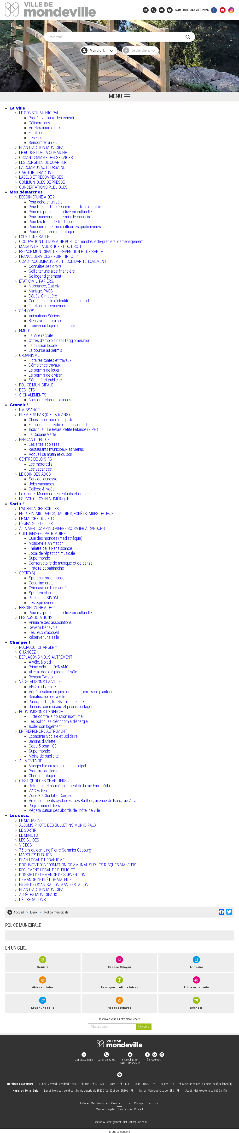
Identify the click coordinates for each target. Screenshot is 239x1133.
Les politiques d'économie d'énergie (58, 720)
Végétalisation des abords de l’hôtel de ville (64, 809)
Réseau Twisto (41, 675)
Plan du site (125, 1107)
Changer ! (20, 641)
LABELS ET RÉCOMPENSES (41, 176)
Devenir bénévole (43, 626)
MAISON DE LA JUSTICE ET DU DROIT (50, 245)
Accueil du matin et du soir (50, 453)
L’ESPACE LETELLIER (36, 522)
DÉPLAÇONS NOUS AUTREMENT (45, 656)
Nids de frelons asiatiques (50, 398)
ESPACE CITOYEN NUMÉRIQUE (44, 497)
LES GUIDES (29, 839)
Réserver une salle (44, 636)
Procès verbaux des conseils (52, 116)
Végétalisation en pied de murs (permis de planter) (70, 690)
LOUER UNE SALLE (34, 235)
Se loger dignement (45, 275)
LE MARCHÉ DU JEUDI (37, 517)
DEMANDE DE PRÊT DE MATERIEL (46, 878)
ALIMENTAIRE (30, 759)
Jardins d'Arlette (42, 740)
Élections (36, 131)
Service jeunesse (43, 477)
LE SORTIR (27, 829)
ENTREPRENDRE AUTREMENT (43, 730)
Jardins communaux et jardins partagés (61, 705)
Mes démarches (26, 191)
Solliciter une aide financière (52, 270)
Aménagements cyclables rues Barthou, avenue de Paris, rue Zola (82, 799)
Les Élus (35, 136)
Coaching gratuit (42, 581)
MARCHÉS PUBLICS (35, 853)
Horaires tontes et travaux (50, 359)
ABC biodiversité (42, 685)
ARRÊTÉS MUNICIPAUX (38, 893)
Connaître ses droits (45, 265)
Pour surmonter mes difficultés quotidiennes (65, 225)
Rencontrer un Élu (43, 141)
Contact (138, 1107)
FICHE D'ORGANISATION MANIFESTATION (53, 883)
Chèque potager (42, 774)
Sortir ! (17, 503)
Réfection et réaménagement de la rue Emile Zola (69, 784)
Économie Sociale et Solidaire (53, 735)
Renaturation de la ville (47, 695)
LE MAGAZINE (30, 819)
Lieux (33, 911)
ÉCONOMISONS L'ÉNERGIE (41, 710)
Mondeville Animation (46, 542)
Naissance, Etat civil (45, 284)
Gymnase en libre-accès (49, 586)
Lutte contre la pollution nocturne (56, 715)
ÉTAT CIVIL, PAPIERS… (37, 280)
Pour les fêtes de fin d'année (52, 220)
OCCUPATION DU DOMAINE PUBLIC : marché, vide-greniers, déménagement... (82, 240)
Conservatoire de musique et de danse (61, 562)
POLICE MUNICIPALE (36, 383)
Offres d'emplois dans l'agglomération (59, 339)
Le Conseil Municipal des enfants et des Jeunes (58, 492)
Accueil (18, 911)
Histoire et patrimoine (46, 567)
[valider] (144, 1025)
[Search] (117, 36)
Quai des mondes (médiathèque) (55, 537)
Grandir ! (19, 404)
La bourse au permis (45, 349)
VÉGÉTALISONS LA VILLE (40, 680)
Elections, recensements (49, 304)
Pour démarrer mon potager (51, 230)
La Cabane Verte (42, 433)
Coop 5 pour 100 (43, 745)
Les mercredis (40, 463)
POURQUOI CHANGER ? (38, 646)
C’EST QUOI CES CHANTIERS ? (44, 779)
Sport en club (40, 591)
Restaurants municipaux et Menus (56, 448)
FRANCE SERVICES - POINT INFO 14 (48, 255)
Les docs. (19, 814)
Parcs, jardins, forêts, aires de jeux (56, 700)
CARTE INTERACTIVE (36, 171)
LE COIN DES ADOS (35, 472)
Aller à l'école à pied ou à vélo (53, 670)
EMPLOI (25, 329)
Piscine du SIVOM (43, 596)
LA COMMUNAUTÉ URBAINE (42, 166)
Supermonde (39, 557)
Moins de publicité (44, 755)
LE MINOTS (28, 834)
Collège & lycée (42, 487)
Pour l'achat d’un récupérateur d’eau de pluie (65, 205)
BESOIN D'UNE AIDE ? (37, 195)
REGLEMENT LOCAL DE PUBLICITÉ (47, 868)
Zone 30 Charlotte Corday (50, 794)
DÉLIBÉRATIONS (32, 898)
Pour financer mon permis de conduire (60, 215)
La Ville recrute (41, 334)
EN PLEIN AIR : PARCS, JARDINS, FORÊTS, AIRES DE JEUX (66, 512)
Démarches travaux (45, 364)
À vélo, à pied (40, 661)
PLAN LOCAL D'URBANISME (41, 858)
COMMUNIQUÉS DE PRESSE (42, 181)
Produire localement (45, 769)
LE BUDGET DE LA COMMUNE (43, 151)
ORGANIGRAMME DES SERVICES (46, 156)
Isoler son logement (45, 725)
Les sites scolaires (44, 443)
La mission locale (43, 344)
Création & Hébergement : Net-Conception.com (120, 1120)
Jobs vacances (41, 482)
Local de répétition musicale (52, 552)
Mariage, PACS (41, 289)
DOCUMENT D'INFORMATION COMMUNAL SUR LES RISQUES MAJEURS (77, 863)
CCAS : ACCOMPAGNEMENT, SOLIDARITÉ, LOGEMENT (62, 260)
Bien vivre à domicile (45, 319)
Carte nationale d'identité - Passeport (59, 299)
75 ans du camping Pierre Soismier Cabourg (55, 849)
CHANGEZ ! (28, 651)
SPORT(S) (27, 571)
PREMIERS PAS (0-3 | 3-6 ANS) (44, 413)
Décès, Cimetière (43, 294)
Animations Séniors (44, 314)
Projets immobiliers (44, 804)
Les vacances (40, 468)
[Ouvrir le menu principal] (119, 95)
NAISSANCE (29, 408)
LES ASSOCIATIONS (35, 616)
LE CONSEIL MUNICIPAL (39, 111)
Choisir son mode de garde (51, 418)
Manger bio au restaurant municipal (57, 764)
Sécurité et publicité (45, 378)
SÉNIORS (26, 309)
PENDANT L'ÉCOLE (34, 438)
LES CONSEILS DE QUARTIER (42, 161)
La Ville (17, 107)
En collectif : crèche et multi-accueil (58, 423)
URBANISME (29, 354)
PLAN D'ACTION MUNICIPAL (42, 146)
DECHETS (27, 388)
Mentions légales (106, 1107)
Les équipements (43, 601)
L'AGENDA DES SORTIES (39, 507)
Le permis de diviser (45, 374)
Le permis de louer (44, 369)
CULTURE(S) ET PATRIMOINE (42, 532)
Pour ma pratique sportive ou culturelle (60, 210)
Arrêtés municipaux (44, 126)
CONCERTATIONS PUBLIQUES (43, 186)
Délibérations (39, 121)
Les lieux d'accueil (44, 631)
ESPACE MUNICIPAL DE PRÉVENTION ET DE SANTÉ (61, 250)
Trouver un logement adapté (52, 324)
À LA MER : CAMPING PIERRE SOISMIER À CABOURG (62, 527)
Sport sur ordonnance (46, 576)
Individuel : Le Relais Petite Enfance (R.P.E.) (63, 428)
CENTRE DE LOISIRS (35, 458)
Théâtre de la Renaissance (50, 547)
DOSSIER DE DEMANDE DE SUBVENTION (52, 873)
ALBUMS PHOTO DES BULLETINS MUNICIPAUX (58, 824)
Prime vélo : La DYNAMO (49, 665)
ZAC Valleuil (38, 789)
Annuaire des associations (50, 621)
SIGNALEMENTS (32, 393)
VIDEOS (25, 844)
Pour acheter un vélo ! (46, 201)
